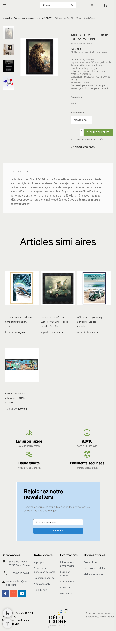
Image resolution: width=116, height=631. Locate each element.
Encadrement (77, 112)
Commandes (67, 582)
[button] (83, 147)
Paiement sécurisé (44, 578)
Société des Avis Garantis (100, 617)
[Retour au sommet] (7, 623)
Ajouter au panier (98, 132)
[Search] (58, 5)
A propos (39, 562)
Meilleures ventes (93, 574)
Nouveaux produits (94, 568)
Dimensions (76, 97)
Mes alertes (66, 594)
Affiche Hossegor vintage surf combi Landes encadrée (90, 322)
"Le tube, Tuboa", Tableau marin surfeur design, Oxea (18, 322)
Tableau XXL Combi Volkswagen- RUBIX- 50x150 (15, 398)
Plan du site (40, 590)
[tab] (19, 171)
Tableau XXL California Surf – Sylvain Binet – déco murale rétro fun (54, 322)
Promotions (90, 562)
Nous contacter (42, 584)
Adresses (65, 588)
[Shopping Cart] (7, 612)
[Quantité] (75, 132)
